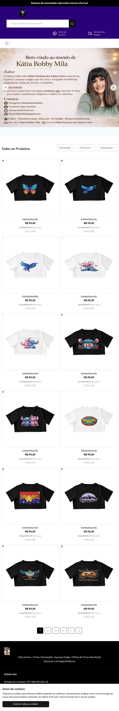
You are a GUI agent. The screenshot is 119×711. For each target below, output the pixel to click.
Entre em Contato (59, 22)
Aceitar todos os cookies (21, 704)
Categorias (106, 136)
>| (79, 620)
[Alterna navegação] (6, 32)
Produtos (85, 136)
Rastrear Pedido (62, 646)
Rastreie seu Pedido (96, 22)
